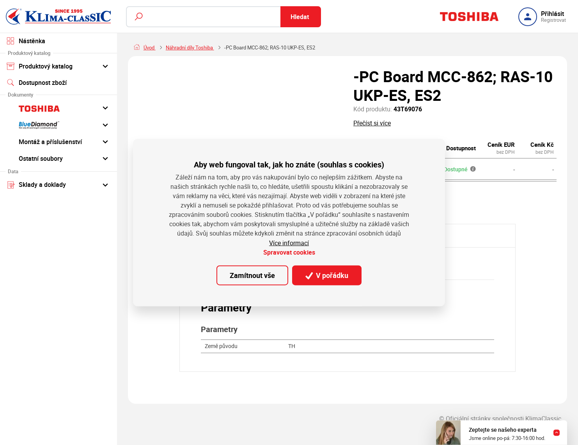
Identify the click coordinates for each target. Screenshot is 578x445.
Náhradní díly (180, 47)
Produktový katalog (58, 66)
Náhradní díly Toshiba (230, 47)
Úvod (150, 47)
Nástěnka (26, 41)
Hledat (300, 16)
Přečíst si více (372, 123)
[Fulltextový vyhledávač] (223, 16)
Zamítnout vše (252, 275)
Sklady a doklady (58, 184)
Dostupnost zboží (36, 82)
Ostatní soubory (58, 158)
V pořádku (326, 275)
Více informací (289, 243)
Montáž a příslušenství (58, 141)
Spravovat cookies (289, 252)
